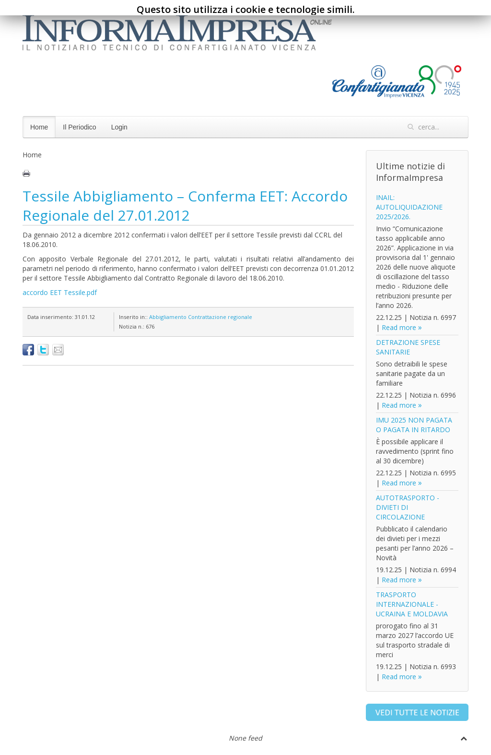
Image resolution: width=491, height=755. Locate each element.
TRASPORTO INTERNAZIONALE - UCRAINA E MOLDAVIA (412, 604)
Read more (399, 327)
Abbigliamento (168, 316)
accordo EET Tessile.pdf (60, 292)
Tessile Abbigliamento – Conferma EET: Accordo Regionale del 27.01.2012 (185, 205)
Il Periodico (79, 127)
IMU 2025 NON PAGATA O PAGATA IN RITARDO (414, 424)
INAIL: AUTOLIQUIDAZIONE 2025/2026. (409, 207)
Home (39, 127)
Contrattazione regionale (220, 316)
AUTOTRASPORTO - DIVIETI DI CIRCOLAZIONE (407, 507)
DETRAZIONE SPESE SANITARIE (408, 347)
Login (119, 127)
